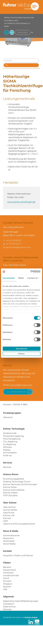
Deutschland (9, 570)
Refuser (21, 354)
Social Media (9, 544)
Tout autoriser (21, 349)
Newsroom (8, 538)
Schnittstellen (10, 452)
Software (7, 447)
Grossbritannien (11, 575)
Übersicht (8, 417)
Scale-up (7, 455)
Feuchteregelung (11, 439)
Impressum (8, 604)
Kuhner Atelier (10, 510)
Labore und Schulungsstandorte (19, 524)
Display (6, 450)
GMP (5, 521)
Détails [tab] (21, 278)
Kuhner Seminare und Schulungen (20, 484)
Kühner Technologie (14, 429)
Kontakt (7, 551)
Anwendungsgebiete (13, 479)
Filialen (7, 562)
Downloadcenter (11, 535)
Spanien (7, 586)
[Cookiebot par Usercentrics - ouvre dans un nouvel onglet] (30, 271)
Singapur (7, 584)
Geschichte (8, 513)
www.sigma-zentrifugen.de (21, 202)
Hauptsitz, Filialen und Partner (18, 555)
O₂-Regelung (9, 444)
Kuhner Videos (10, 493)
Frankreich (8, 573)
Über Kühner (10, 502)
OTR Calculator (10, 495)
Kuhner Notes (10, 487)
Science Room (10, 474)
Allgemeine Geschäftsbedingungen (20, 601)
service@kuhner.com (21, 385)
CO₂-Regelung (10, 441)
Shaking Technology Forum (16, 481)
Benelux (7, 567)
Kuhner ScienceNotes (13, 490)
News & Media (10, 531)
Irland (6, 578)
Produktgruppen (12, 413)
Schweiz (7, 581)
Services (7, 462)
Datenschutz (9, 606)
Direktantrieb (9, 433)
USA (5, 589)
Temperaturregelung (13, 436)
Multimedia (8, 541)
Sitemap (7, 609)
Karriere (7, 518)
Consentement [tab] (9, 278)
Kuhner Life (8, 515)
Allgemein (8, 596)
